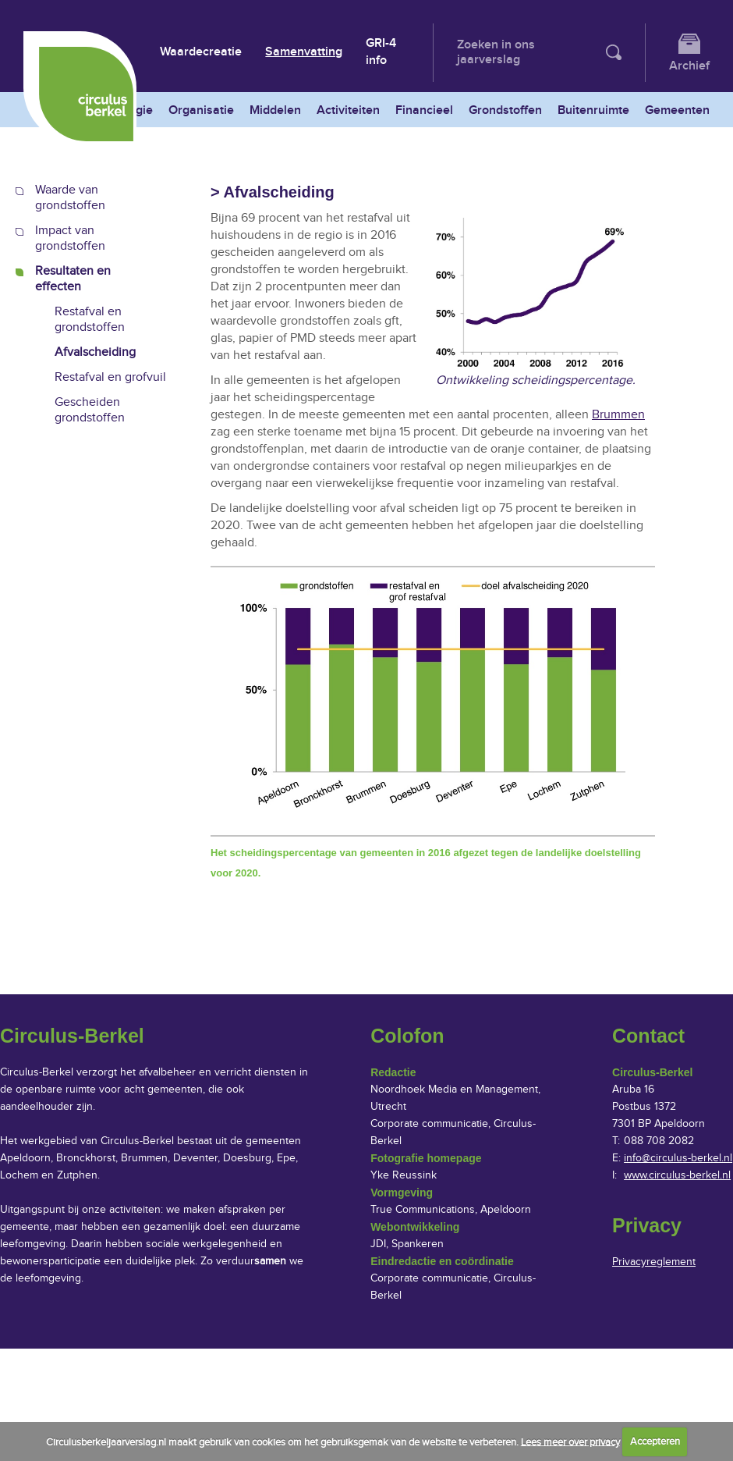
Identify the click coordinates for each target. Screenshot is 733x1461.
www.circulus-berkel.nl (677, 1175)
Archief (689, 66)
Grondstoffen (505, 110)
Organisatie (201, 110)
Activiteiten (348, 110)
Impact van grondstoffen (70, 238)
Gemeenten (677, 110)
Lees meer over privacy (570, 1441)
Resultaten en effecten (73, 279)
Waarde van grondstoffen (70, 198)
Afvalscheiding (95, 352)
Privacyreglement (654, 1262)
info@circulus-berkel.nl (678, 1158)
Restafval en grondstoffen (90, 319)
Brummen (618, 414)
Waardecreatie (201, 51)
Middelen (275, 110)
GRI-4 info (381, 52)
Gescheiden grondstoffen (90, 410)
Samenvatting (303, 51)
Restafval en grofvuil (110, 377)
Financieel (424, 110)
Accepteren (655, 1441)
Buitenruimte (593, 110)
